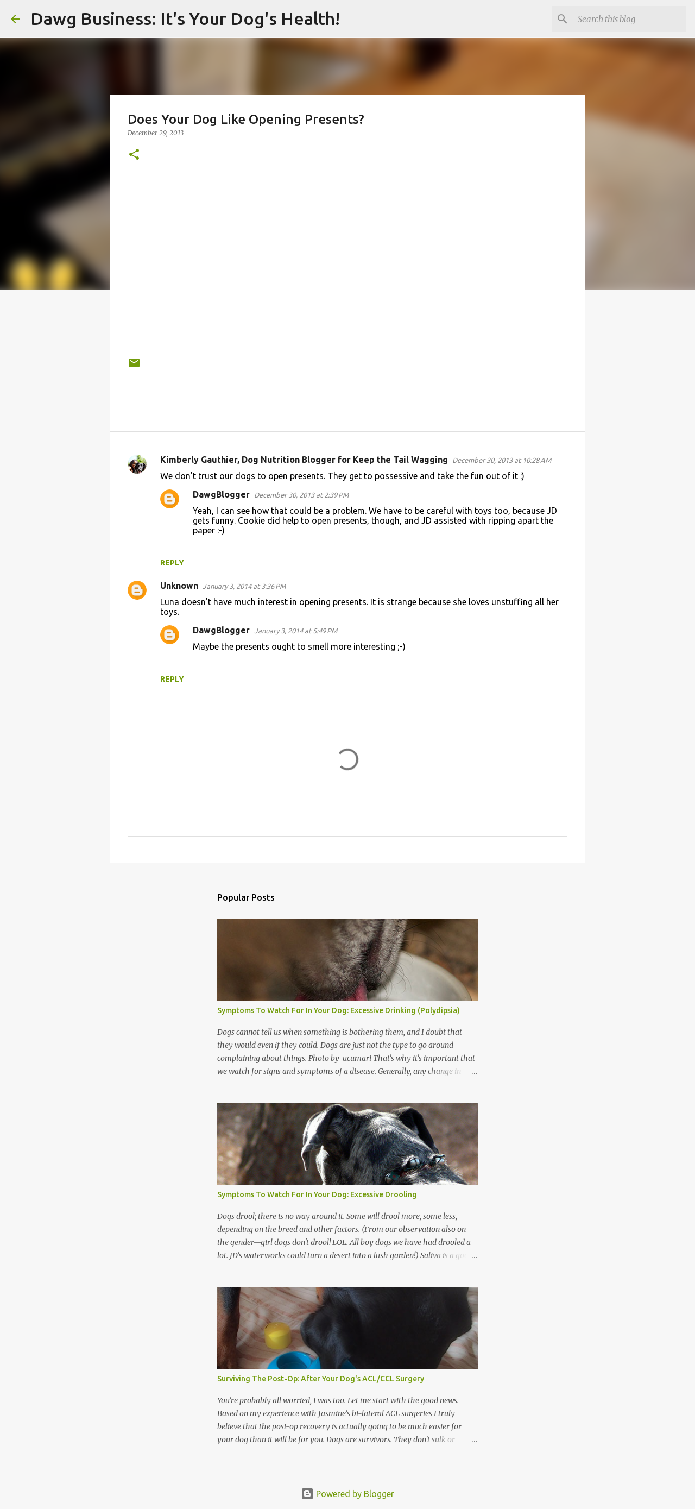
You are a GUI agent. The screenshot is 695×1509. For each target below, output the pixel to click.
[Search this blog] (629, 19)
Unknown (179, 585)
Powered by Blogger (347, 1494)
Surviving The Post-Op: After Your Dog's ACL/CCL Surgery (320, 1378)
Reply (172, 562)
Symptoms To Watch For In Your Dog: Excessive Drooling (317, 1194)
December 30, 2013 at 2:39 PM (301, 495)
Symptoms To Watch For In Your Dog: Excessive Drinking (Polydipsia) (338, 1010)
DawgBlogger (221, 494)
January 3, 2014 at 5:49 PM (295, 630)
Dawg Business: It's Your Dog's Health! (185, 18)
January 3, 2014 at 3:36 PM (244, 586)
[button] (134, 155)
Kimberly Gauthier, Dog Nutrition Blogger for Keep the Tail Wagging (304, 459)
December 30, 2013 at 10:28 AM (501, 460)
